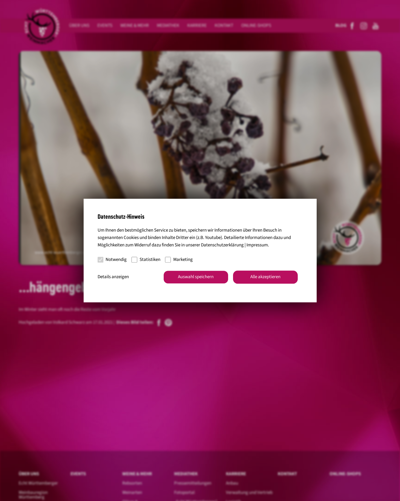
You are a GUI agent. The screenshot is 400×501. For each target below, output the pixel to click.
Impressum (257, 245)
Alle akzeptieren (265, 277)
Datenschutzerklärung (222, 245)
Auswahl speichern (196, 277)
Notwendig (112, 259)
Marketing (179, 259)
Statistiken (145, 259)
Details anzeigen (113, 277)
